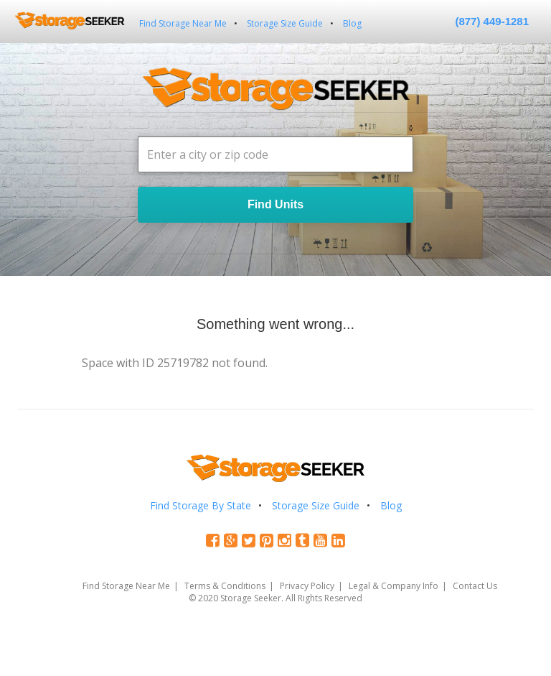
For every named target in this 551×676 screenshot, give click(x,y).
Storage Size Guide (285, 23)
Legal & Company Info (393, 586)
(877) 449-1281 (492, 21)
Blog (352, 23)
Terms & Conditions (224, 586)
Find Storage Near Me (183, 23)
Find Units (275, 204)
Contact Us (475, 586)
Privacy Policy (307, 586)
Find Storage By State (200, 505)
